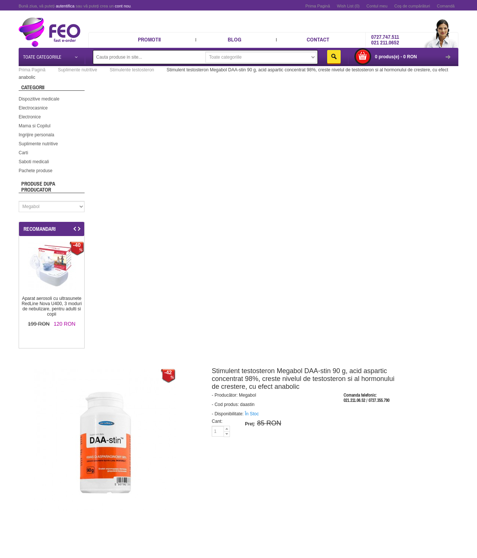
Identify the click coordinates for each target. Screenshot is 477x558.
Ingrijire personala (36, 134)
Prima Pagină (317, 6)
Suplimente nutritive (38, 143)
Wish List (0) (348, 6)
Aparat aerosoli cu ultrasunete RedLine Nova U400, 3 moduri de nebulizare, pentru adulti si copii (52, 306)
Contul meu (376, 6)
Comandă (446, 6)
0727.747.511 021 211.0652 (385, 40)
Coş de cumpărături (412, 6)
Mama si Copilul (34, 125)
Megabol (247, 395)
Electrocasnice (33, 108)
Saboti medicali (34, 161)
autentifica (65, 6)
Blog (234, 39)
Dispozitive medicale (39, 99)
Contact (318, 39)
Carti (23, 152)
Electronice (30, 117)
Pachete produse (36, 170)
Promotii (149, 39)
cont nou (122, 6)
